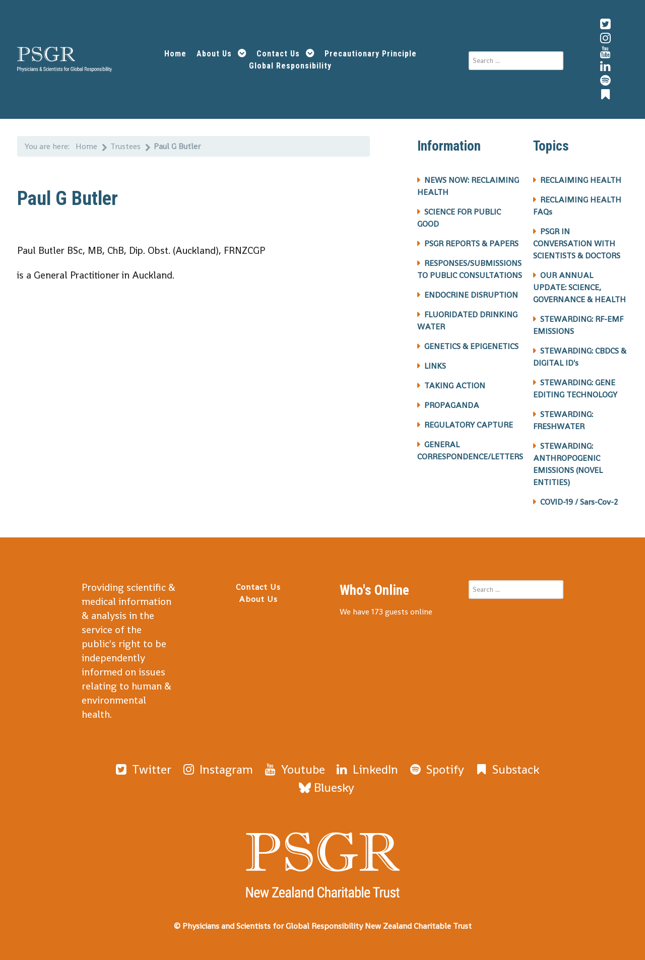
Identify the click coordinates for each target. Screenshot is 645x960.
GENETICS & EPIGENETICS (471, 346)
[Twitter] (142, 769)
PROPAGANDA (451, 405)
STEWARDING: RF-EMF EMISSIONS (578, 325)
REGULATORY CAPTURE (468, 425)
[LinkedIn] (367, 769)
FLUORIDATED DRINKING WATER (467, 320)
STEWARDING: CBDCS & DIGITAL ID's (579, 357)
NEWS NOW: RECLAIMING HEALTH (468, 186)
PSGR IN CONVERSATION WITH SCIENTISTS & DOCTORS (576, 243)
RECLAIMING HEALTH (580, 180)
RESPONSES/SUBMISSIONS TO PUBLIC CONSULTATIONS (469, 269)
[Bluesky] (326, 787)
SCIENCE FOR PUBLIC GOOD (459, 218)
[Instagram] (217, 769)
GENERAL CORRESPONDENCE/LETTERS (470, 450)
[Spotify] (436, 769)
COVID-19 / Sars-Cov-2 (579, 502)
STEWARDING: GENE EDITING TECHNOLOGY (575, 388)
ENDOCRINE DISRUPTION (471, 295)
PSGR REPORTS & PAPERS (471, 243)
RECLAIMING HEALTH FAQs (577, 205)
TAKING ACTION (454, 385)
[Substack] (506, 769)
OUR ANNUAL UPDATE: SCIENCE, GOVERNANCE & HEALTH (579, 287)
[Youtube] (294, 769)
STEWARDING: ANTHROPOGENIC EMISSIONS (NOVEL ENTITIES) (568, 464)
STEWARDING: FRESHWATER (563, 420)
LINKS (435, 366)
